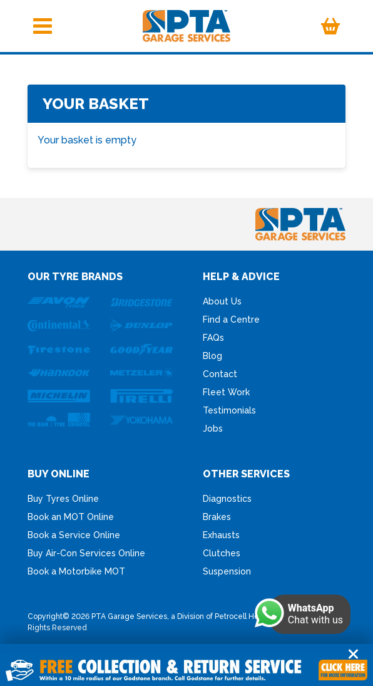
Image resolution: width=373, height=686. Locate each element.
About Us (222, 301)
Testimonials (229, 410)
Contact (220, 374)
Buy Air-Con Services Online (86, 553)
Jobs (213, 429)
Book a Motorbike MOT (76, 571)
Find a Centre (231, 319)
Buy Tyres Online (63, 499)
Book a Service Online (74, 535)
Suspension (227, 571)
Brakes (217, 517)
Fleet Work (226, 392)
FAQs (213, 338)
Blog (212, 356)
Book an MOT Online (71, 517)
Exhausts (221, 535)
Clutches (221, 553)
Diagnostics (227, 499)
